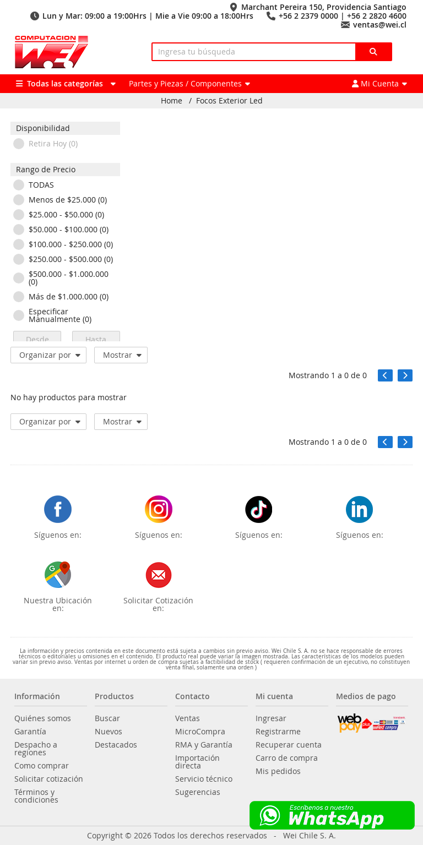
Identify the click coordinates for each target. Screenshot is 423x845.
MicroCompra (200, 731)
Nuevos (108, 731)
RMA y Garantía (203, 745)
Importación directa (197, 762)
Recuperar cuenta (289, 745)
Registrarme (278, 731)
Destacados (116, 745)
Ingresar (271, 718)
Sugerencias (197, 792)
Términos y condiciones (36, 796)
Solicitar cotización (48, 779)
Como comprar (41, 766)
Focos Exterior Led (229, 101)
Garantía (30, 731)
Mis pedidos (278, 771)
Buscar (107, 718)
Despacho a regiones (35, 748)
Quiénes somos (42, 718)
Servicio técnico (203, 779)
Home (171, 101)
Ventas (187, 718)
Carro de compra (287, 758)
